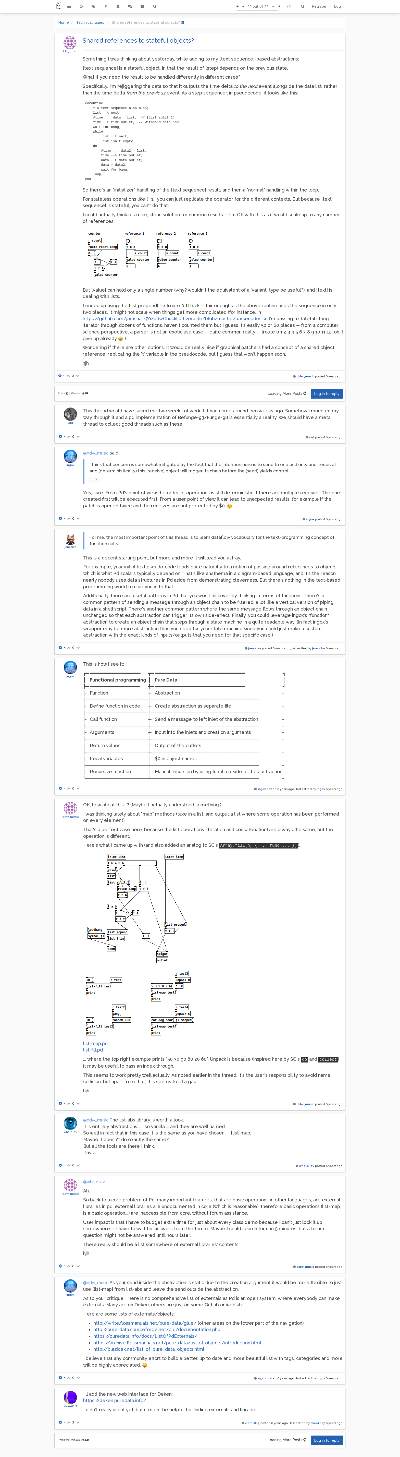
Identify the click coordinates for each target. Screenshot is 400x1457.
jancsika (70, 547)
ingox (70, 465)
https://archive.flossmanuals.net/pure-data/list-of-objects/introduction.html (177, 1342)
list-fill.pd (93, 1050)
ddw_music (70, 51)
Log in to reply (327, 394)
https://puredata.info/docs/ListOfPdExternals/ (145, 1336)
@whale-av (94, 1181)
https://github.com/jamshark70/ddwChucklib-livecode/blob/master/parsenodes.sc (175, 318)
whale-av (70, 1132)
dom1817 (70, 1406)
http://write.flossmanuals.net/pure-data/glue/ (144, 1323)
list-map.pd (95, 1043)
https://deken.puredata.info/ (114, 1400)
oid (70, 423)
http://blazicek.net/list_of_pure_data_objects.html (148, 1349)
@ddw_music (95, 453)
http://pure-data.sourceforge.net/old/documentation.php (156, 1329)
